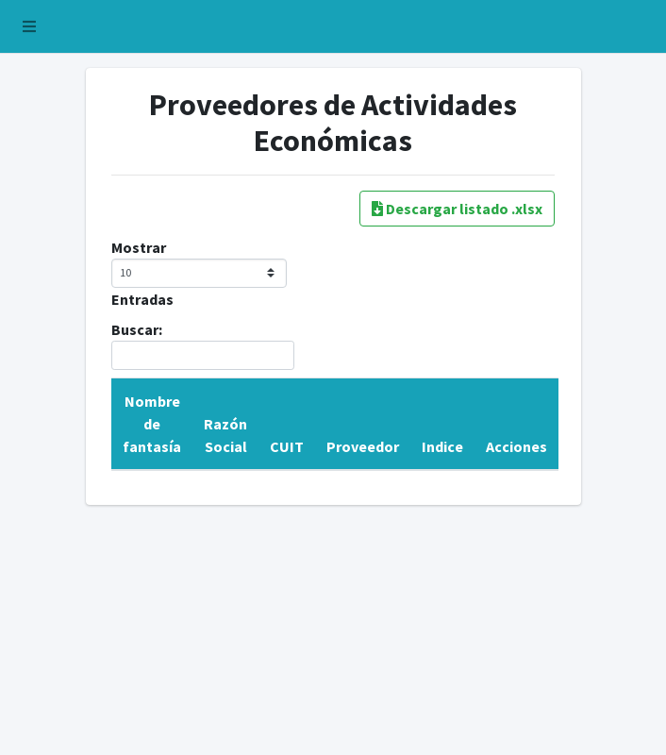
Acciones (516, 446)
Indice (442, 446)
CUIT (287, 446)
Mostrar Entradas (199, 273)
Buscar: (202, 345)
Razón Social (225, 435)
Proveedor (362, 446)
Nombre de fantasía (152, 424)
